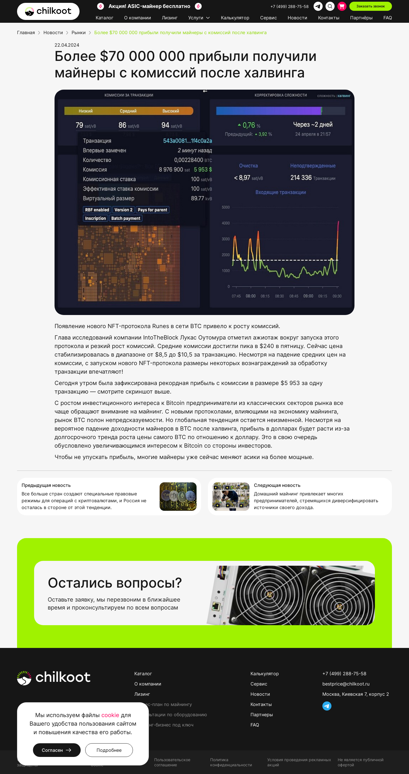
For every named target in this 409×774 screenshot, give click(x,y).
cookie (110, 715)
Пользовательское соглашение (172, 762)
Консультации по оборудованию (170, 714)
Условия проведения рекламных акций (299, 762)
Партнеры (262, 714)
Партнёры (361, 17)
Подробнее (109, 750)
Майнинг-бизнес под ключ (163, 725)
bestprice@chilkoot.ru (346, 684)
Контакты (328, 17)
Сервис (268, 17)
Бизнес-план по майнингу (163, 704)
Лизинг (170, 17)
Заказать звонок (370, 6)
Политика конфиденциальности (231, 762)
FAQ (387, 17)
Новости (297, 17)
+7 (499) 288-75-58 (289, 6)
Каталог (104, 17)
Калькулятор (235, 17)
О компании (137, 17)
